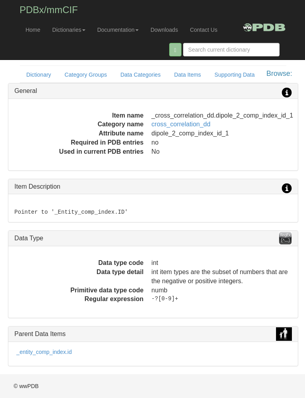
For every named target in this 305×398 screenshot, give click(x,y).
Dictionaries (68, 30)
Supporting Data (234, 74)
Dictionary (38, 74)
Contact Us (203, 30)
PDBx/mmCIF (48, 9)
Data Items (187, 74)
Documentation (118, 30)
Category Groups (86, 74)
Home (32, 30)
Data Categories (140, 74)
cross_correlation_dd (180, 124)
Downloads (164, 30)
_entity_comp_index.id (43, 352)
